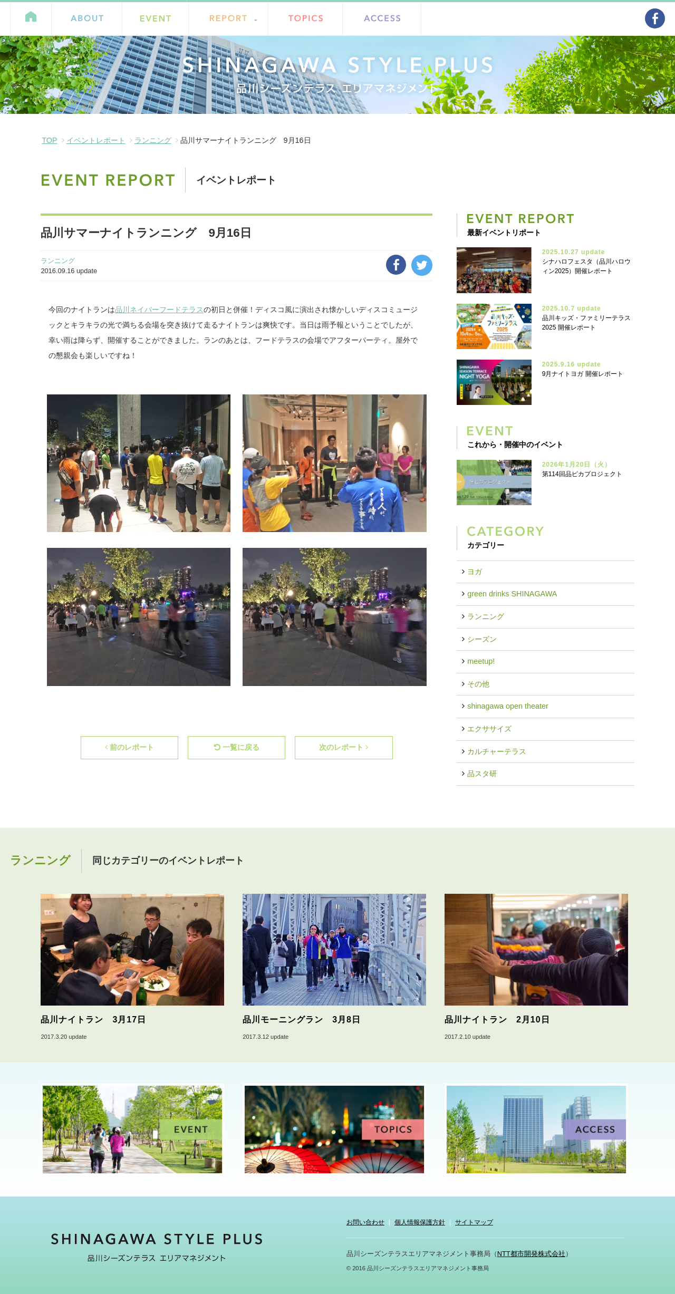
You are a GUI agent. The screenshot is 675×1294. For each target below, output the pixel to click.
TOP (49, 140)
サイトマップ (474, 1222)
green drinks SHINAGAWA (512, 594)
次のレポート (343, 747)
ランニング (152, 140)
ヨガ (474, 571)
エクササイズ (489, 729)
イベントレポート (96, 140)
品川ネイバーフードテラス (159, 309)
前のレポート (129, 747)
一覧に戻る (236, 747)
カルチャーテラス (496, 751)
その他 (478, 684)
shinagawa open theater (507, 706)
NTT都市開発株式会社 (531, 1254)
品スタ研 (482, 773)
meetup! (481, 661)
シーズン (482, 639)
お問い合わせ (365, 1222)
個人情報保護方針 (419, 1222)
